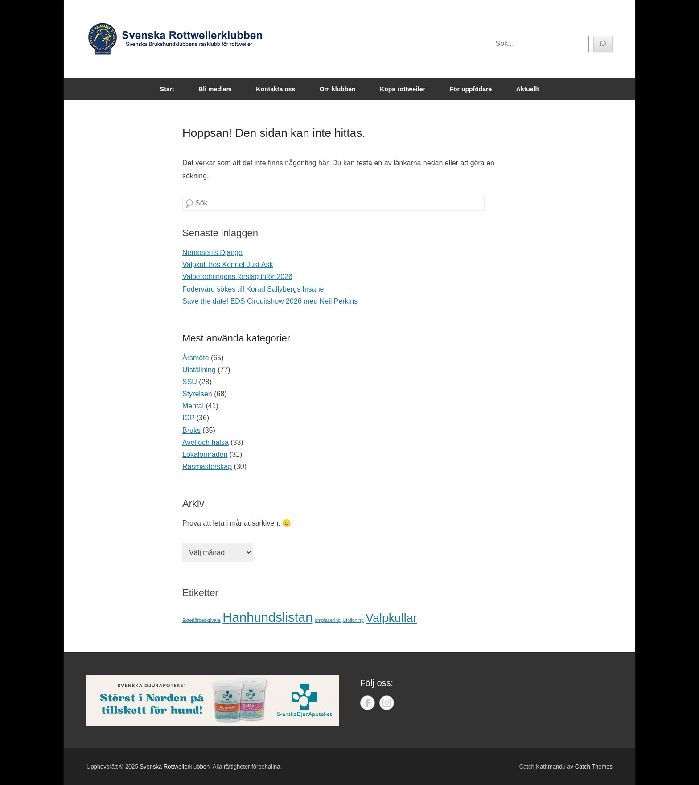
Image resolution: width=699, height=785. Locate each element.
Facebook (367, 702)
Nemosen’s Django (212, 252)
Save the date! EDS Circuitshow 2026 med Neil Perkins (270, 301)
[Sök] (603, 44)
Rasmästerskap (207, 466)
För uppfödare (470, 89)
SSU (189, 382)
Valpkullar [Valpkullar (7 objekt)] (391, 618)
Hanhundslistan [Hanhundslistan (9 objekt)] (267, 617)
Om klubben (338, 89)
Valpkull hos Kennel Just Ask (227, 264)
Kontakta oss (275, 89)
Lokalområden (204, 454)
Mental (193, 406)
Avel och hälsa (205, 442)
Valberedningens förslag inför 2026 (237, 276)
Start (167, 89)
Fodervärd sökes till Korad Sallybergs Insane (253, 289)
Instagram (386, 702)
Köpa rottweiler (402, 89)
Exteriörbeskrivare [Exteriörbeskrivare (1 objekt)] (201, 620)
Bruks (191, 430)
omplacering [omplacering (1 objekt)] (328, 620)
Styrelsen (197, 394)
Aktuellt (527, 89)
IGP (188, 418)
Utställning (199, 370)
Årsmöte (195, 358)
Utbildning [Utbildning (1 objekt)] (352, 620)
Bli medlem (215, 89)
